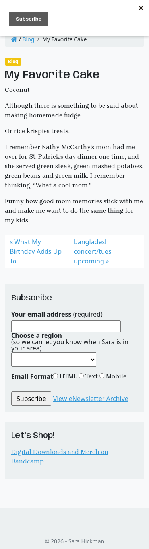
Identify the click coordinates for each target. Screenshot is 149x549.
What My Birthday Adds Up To (36, 251)
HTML (67, 376)
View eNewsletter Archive (90, 398)
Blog (29, 39)
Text (91, 376)
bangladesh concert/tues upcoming (93, 251)
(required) (57, 314)
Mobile (115, 376)
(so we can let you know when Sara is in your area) (69, 341)
